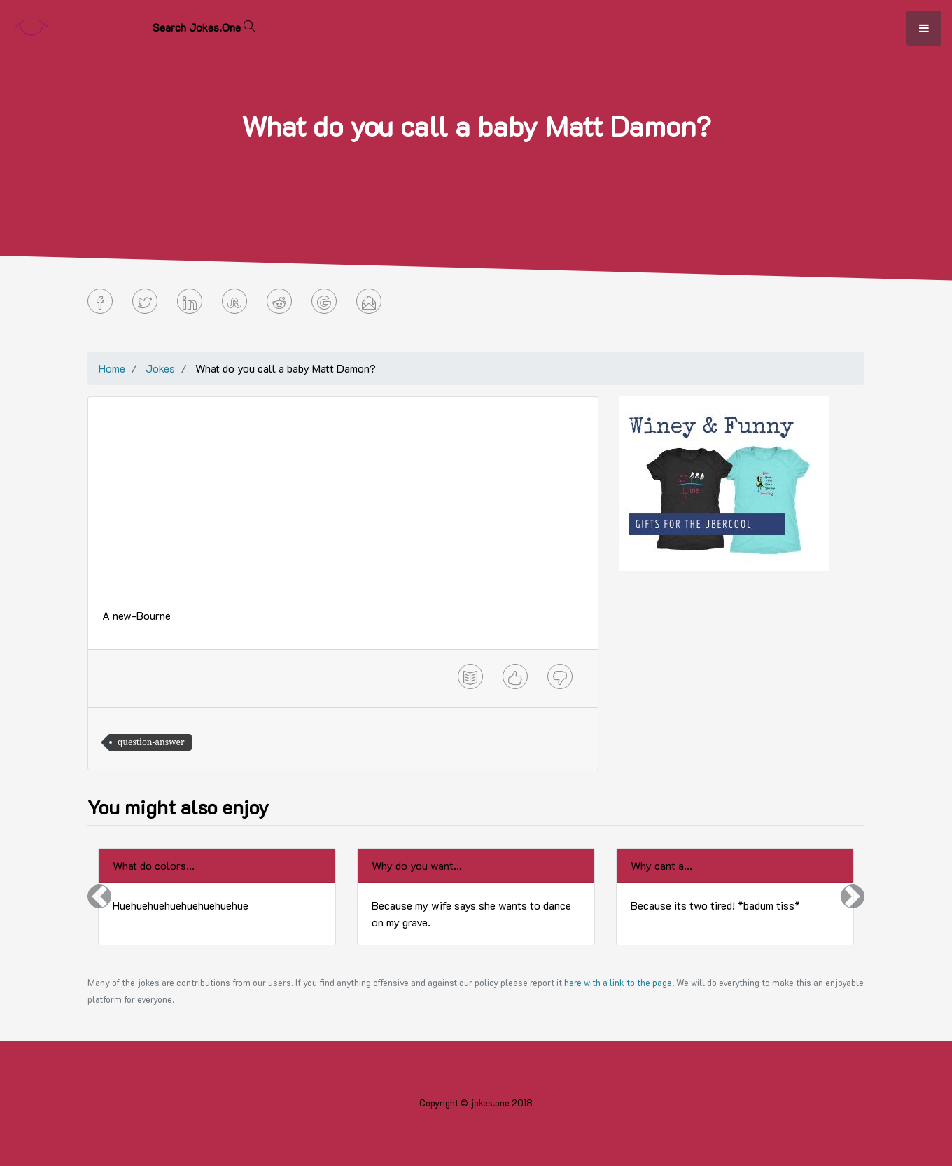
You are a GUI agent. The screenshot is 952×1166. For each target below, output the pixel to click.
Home (112, 368)
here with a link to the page (618, 982)
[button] (99, 896)
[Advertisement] (343, 509)
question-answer (151, 742)
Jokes (160, 368)
